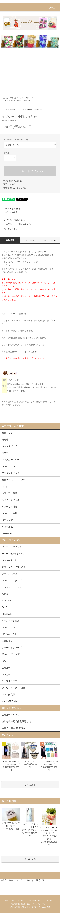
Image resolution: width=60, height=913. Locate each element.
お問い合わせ (7, 892)
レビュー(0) (50, 240)
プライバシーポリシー (41, 904)
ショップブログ (32, 907)
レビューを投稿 (8, 212)
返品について (9, 184)
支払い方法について (19, 900)
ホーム (5, 98)
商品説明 (10, 240)
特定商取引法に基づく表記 (14, 188)
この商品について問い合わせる (15, 224)
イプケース (29, 98)
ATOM (47, 907)
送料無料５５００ (11, 714)
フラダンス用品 (15, 100)
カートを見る (37, 885)
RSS (42, 907)
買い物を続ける (8, 229)
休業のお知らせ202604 (13, 728)
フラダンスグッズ (16, 98)
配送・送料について (36, 900)
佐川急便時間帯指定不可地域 (16, 721)
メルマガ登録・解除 (17, 907)
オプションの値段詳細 (12, 181)
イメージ (30, 240)
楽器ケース (28, 100)
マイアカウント (8, 885)
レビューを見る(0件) (11, 208)
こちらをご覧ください (28, 351)
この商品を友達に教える (12, 220)
